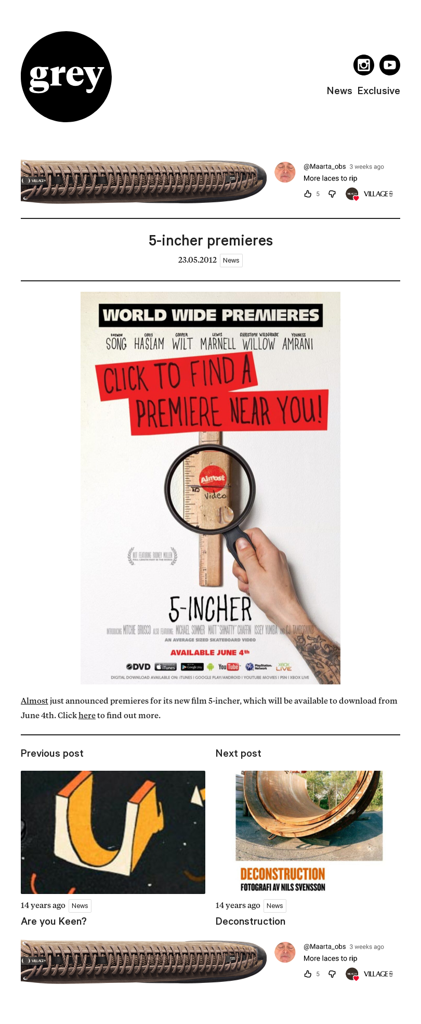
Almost (34, 702)
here (87, 716)
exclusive (379, 90)
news (339, 90)
